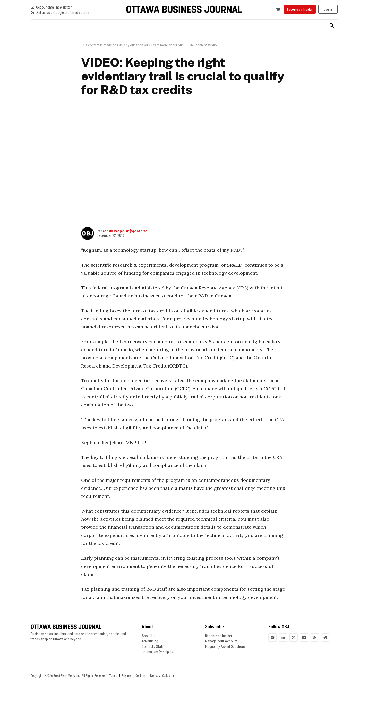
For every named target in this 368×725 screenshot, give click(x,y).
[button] (332, 25)
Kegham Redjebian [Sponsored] (125, 231)
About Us (148, 636)
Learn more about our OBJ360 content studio (184, 45)
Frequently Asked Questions (225, 647)
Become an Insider (218, 636)
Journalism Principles (157, 652)
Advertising (150, 641)
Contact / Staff (153, 647)
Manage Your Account (221, 641)
